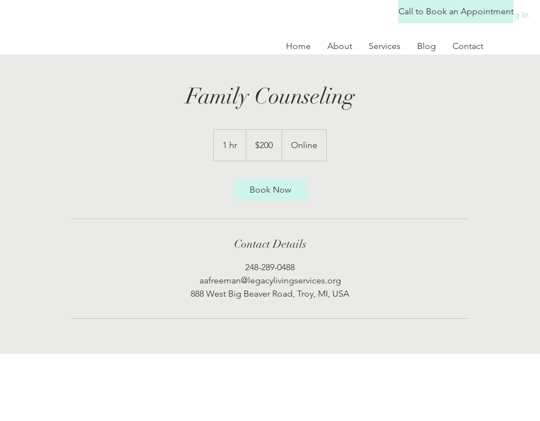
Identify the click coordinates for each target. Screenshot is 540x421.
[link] (270, 190)
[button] (447, 11)
